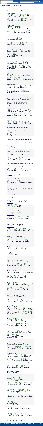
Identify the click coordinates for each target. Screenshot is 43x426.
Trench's (2, 425)
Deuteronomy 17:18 (11, 306)
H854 (14, 61)
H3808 (14, 125)
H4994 (8, 89)
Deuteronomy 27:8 (10, 372)
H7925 (8, 30)
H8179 (8, 251)
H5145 (21, 137)
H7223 (11, 97)
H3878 (31, 196)
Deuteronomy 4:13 (10, 215)
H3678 (24, 307)
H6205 (8, 235)
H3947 (23, 176)
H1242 (15, 30)
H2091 (28, 137)
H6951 (28, 228)
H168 (21, 168)
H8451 (16, 49)
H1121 (13, 176)
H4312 (26, 161)
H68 (12, 49)
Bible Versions (28, 423)
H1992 (32, 77)
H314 (26, 346)
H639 (8, 409)
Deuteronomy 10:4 (10, 282)
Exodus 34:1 (9, 92)
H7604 (9, 157)
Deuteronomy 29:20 (11, 404)
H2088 (19, 77)
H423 (15, 149)
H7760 (12, 18)
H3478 (20, 37)
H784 (20, 232)
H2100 (8, 365)
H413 (17, 14)
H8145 (21, 161)
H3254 (17, 239)
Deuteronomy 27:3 (10, 353)
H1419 (21, 235)
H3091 (22, 18)
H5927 (23, 42)
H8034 (27, 157)
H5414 (9, 256)
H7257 (31, 409)
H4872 (20, 14)
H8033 (14, 121)
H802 (18, 319)
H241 (17, 18)
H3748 (22, 330)
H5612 (8, 18)
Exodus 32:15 (9, 68)
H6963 (18, 235)
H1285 (26, 128)
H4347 (22, 394)
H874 (13, 377)
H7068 (17, 409)
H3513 (11, 389)
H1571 (9, 394)
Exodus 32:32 (9, 84)
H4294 (8, 180)
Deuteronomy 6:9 (10, 246)
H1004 (20, 180)
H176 (16, 346)
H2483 (14, 394)
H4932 (18, 311)
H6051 (24, 232)
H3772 (28, 113)
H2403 (21, 85)
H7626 (17, 37)
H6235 (8, 132)
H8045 (12, 401)
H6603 (20, 140)
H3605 (18, 26)
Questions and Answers (10, 423)
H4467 (28, 307)
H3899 (11, 125)
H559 (9, 14)
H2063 (25, 14)
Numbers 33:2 (10, 203)
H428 (8, 113)
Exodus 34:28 (9, 120)
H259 (8, 161)
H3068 (12, 14)
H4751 (21, 152)
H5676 (15, 77)
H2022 (16, 61)
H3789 (23, 14)
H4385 (15, 140)
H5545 (18, 406)
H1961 (14, 101)
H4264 (22, 157)
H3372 (14, 389)
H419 (12, 161)
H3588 (26, 18)
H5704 (8, 401)
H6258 (9, 85)
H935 (26, 358)
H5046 (9, 216)
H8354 (27, 125)
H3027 (22, 73)
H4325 (22, 125)
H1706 (17, 365)
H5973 (16, 121)
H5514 (23, 61)
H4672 (22, 323)
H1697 (20, 26)
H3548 (21, 149)
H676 (23, 65)
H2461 (13, 365)
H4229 (29, 18)
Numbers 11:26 (10, 156)
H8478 (29, 30)
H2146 (28, 14)
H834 (28, 49)
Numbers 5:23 (10, 147)
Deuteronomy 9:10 (10, 254)
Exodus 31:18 (9, 56)
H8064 (29, 417)
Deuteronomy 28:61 (11, 392)
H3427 (15, 307)
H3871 (8, 49)
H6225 (26, 406)
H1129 (21, 30)
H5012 (8, 172)
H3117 (26, 121)
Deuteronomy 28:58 (11, 380)
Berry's (40, 423)
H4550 (8, 208)
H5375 (14, 85)
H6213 (9, 137)
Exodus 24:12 (9, 40)
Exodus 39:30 (9, 135)
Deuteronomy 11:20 (11, 298)
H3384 (14, 53)
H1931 (26, 409)
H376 (19, 157)
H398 (19, 125)
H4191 (20, 346)
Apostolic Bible (10, 425)
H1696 (8, 61)
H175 (13, 196)
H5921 (25, 97)
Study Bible (2, 423)
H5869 (28, 323)
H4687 (20, 49)
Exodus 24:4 (9, 25)
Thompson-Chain (35, 423)
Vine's (6, 425)
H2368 (26, 140)
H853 (16, 26)
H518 (12, 85)
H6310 (17, 113)
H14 (11, 406)
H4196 (25, 30)
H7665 (8, 104)
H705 (22, 121)
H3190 (19, 377)
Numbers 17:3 (10, 194)
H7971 (13, 334)
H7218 (15, 199)
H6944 (24, 137)
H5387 (13, 184)
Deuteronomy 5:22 (10, 227)
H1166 (22, 319)
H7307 (8, 164)
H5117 (29, 161)
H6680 (8, 220)
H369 (27, 85)
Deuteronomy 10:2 (10, 270)
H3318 (15, 168)
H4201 (22, 247)
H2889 (31, 137)
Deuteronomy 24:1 (10, 318)
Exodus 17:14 (9, 13)
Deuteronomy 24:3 (10, 337)
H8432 (13, 232)
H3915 (8, 125)
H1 (28, 180)
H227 (24, 406)
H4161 (18, 204)
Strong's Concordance (19, 423)
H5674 (11, 358)
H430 (29, 65)
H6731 (17, 137)
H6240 (8, 37)
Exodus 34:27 (9, 108)
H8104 (16, 382)
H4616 (21, 358)
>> (21, 10)
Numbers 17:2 (10, 175)
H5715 (8, 65)
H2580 (25, 323)
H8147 (26, 61)
